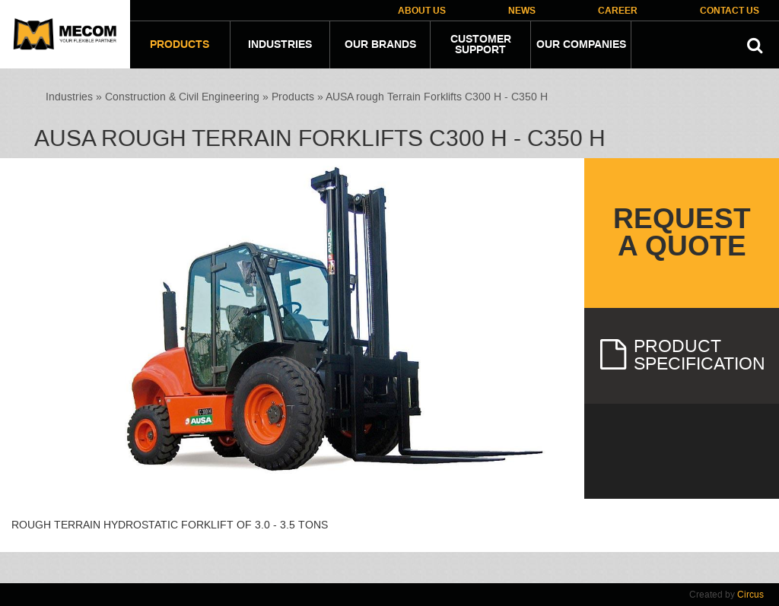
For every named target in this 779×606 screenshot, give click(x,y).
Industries (280, 44)
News (522, 11)
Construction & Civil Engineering (182, 97)
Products (179, 44)
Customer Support (480, 45)
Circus (750, 595)
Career (618, 11)
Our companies (581, 44)
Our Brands (380, 44)
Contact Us (729, 11)
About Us (422, 11)
